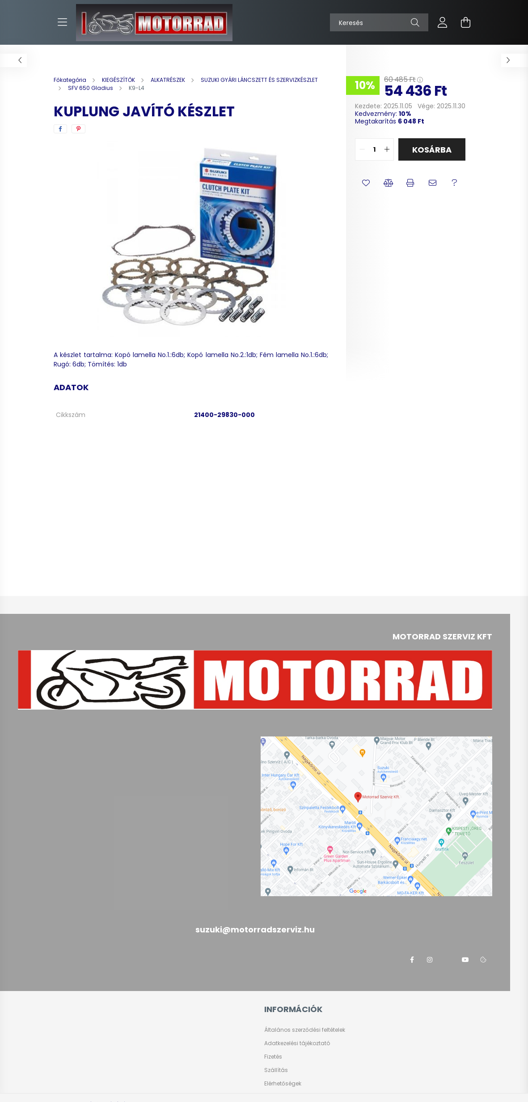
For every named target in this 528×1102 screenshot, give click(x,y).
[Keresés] (379, 22)
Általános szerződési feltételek (304, 1030)
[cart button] (466, 22)
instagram (430, 960)
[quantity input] (374, 149)
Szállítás (276, 1070)
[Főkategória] (71, 80)
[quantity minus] (362, 149)
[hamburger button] (63, 22)
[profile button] (443, 22)
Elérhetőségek (282, 1084)
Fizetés (273, 1057)
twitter (447, 960)
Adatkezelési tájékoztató (297, 1043)
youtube (465, 960)
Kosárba (432, 149)
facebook (412, 960)
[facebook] (60, 128)
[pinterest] (78, 128)
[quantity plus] (386, 149)
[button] (365, 183)
